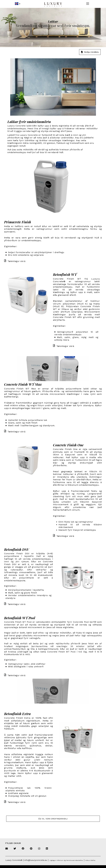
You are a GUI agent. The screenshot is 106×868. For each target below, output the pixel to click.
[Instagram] (39, 849)
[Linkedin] (47, 849)
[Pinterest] (31, 849)
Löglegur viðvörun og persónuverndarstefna (66, 860)
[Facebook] (23, 849)
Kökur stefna (90, 860)
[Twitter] (15, 849)
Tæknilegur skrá (14, 261)
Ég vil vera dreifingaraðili (53, 819)
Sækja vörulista (90, 52)
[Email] (6, 849)
